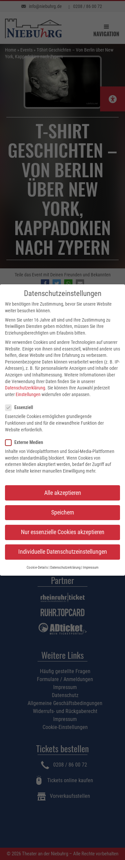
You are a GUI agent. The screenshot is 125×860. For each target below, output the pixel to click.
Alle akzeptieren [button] (62, 492)
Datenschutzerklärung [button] (65, 567)
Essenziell (21, 407)
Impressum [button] (90, 567)
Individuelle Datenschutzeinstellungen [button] (62, 551)
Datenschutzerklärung (25, 387)
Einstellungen (28, 393)
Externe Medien (26, 442)
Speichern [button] (62, 511)
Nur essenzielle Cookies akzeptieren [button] (62, 531)
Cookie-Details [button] (37, 567)
